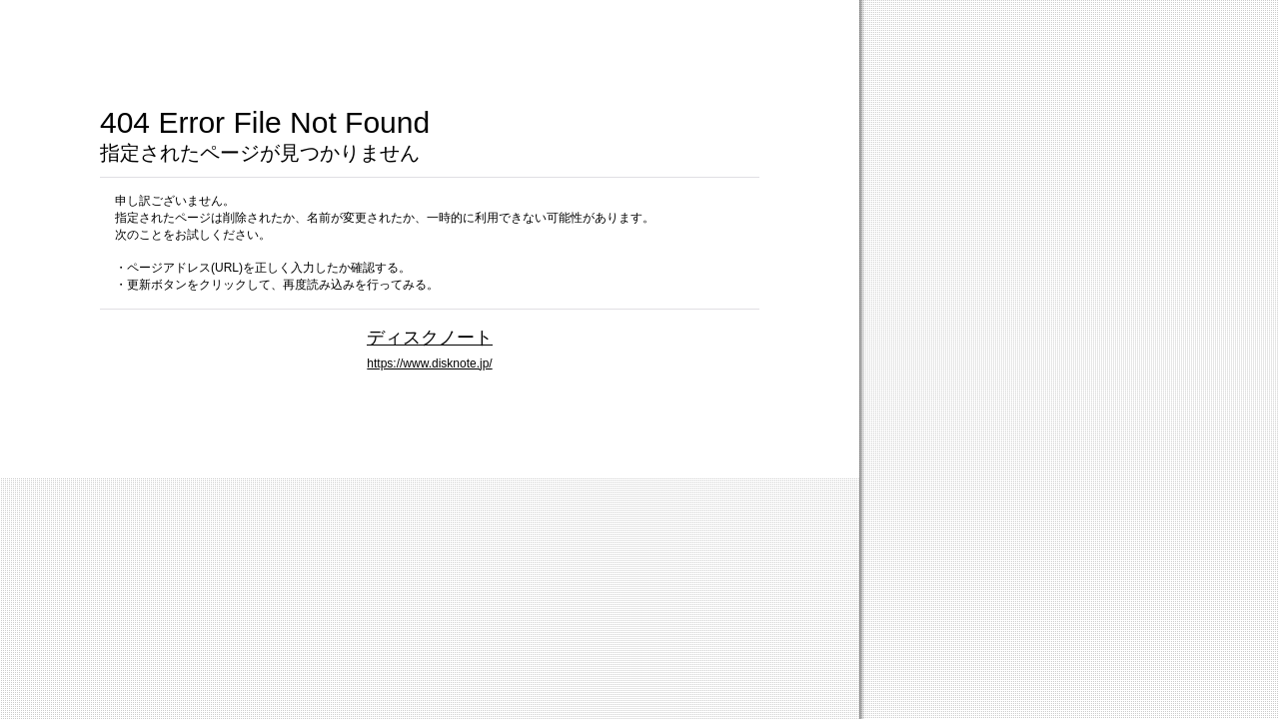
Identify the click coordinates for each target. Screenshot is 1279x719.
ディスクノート (430, 337)
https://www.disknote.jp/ (429, 363)
